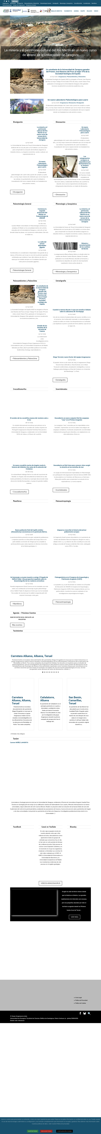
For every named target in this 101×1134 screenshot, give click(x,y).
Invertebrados (86, 3)
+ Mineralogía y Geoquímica (66, 333)
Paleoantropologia (7, 5)
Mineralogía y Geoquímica (66, 3)
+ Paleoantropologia (63, 665)
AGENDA (76, 11)
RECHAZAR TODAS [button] (46, 1131)
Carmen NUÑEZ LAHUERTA (19, 806)
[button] (50, 37)
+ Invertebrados (61, 553)
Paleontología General (45, 3)
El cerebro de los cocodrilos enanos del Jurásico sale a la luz (29, 482)
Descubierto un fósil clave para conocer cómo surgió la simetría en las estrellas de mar (72, 529)
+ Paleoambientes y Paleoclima (24, 443)
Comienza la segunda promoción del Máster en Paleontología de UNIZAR (29, 262)
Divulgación (20, 3)
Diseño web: (14, 1084)
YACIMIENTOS (68, 11)
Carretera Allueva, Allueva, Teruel (31, 719)
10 (58, 735)
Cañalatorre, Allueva (47, 762)
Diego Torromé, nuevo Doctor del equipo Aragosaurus (71, 418)
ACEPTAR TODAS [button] (32, 1131)
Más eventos (17, 688)
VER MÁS (74, 980)
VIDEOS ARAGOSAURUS (50, 946)
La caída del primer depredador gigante (29, 308)
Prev (12, 715)
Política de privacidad (63, 1124)
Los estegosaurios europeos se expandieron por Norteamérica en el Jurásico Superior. (72, 197)
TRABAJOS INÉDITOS (56, 11)
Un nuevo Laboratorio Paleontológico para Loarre (68, 100)
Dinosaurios (13, 3)
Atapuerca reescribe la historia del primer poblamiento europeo (71, 594)
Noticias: (15, 1)
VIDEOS (96, 11)
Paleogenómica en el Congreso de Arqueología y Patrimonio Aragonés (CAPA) (72, 641)
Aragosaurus (6, 3)
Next (88, 715)
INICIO (46, 11)
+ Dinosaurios (60, 221)
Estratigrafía (55, 3)
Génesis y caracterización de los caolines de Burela (72, 310)
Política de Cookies (80, 1066)
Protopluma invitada (31, 5)
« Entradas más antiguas (17, 797)
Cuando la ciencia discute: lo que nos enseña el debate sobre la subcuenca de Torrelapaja (72, 372)
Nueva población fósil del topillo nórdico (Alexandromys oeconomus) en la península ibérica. (29, 594)
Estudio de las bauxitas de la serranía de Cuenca (29, 420)
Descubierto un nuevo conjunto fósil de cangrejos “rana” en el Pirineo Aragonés (72, 482)
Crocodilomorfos (78, 3)
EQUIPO (83, 11)
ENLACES (89, 11)
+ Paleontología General (21, 331)
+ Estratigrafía (60, 441)
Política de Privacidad (81, 1063)
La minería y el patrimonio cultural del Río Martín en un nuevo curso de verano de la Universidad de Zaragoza (29, 152)
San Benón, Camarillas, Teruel (75, 763)
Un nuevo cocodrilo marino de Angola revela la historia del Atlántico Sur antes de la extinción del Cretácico (29, 530)
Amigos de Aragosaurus (19, 5)
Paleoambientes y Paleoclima (31, 3)
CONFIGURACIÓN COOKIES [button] (64, 1131)
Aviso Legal (78, 1060)
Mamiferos (94, 3)
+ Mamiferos (17, 667)
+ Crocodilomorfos (19, 555)
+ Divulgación (17, 223)
